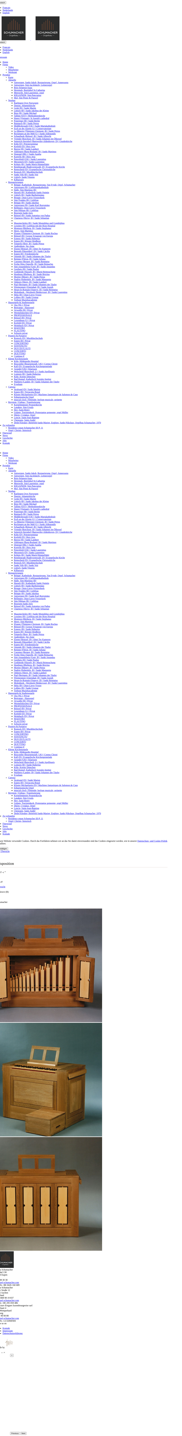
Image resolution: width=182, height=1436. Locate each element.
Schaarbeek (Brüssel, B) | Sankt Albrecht (32, 136)
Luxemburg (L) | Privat (24, 320)
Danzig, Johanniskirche (24, 105)
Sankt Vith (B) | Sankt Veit (26, 174)
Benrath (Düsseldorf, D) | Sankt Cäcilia (32, 251)
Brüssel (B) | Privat (22, 318)
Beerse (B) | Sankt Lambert (26, 149)
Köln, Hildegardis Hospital (26, 361)
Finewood (7, 433)
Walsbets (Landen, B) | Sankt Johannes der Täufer (36, 382)
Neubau (11, 100)
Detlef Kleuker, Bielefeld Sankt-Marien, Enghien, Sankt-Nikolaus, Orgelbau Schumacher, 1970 (57, 422)
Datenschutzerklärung (12, 1333)
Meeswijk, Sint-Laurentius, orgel (29, 93)
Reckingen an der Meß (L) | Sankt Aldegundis (35, 133)
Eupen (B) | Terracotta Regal (27, 392)
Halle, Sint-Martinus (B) (25, 190)
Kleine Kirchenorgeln (18, 359)
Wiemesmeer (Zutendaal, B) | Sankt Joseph (33, 287)
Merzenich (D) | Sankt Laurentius (29, 162)
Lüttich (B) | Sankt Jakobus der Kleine (31, 110)
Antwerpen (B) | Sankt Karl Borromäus (32, 205)
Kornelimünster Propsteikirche (28, 405)
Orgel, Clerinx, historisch (19, 430)
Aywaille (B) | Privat (23, 310)
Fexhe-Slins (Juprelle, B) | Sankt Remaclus (33, 264)
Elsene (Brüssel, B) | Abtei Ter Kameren (32, 249)
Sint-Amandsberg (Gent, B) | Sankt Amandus (34, 266)
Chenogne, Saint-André (24, 420)
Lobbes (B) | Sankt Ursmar (26, 297)
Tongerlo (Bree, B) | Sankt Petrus (29, 243)
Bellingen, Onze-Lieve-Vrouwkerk (30, 208)
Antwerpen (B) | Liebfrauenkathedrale (31, 187)
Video (11, 67)
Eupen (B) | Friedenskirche (26, 254)
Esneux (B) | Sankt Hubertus (27, 238)
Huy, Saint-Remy (22, 410)
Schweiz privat (21, 333)
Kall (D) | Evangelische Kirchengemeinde (33, 366)
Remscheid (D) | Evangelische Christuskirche (34, 169)
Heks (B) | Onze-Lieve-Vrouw (28, 295)
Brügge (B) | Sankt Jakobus (26, 202)
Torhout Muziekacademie (25, 300)
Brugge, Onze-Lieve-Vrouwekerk (29, 197)
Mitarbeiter (13, 69)
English (6, 13)
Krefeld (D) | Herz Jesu (24, 146)
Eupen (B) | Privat (22, 341)
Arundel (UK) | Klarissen (25, 369)
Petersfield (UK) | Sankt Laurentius (30, 159)
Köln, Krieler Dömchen (25, 376)
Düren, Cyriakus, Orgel (24, 415)
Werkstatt (12, 72)
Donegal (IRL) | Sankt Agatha (27, 154)
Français (6, 7)
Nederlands (8, 10)
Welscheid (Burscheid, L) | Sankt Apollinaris (34, 371)
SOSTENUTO (20, 346)
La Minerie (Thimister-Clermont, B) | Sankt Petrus (37, 131)
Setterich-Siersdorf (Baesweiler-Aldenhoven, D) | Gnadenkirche (43, 141)
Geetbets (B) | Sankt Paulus (26, 269)
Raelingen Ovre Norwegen (26, 103)
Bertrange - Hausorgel (24, 307)
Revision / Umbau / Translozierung (24, 402)
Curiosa (11, 387)
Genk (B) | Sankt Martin (25, 108)
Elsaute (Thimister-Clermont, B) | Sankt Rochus (36, 233)
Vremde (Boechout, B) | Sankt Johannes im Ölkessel (38, 139)
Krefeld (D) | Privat (23, 323)
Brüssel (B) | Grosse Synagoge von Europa (33, 236)
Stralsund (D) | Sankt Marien (27, 389)
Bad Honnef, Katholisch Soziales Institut (32, 379)
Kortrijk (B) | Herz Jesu (24, 156)
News (5, 435)
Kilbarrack (19, 179)
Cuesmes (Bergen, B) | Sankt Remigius (31, 261)
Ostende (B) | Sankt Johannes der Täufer (32, 256)
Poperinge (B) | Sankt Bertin (27, 121)
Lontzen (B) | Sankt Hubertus (27, 374)
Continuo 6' (19, 356)
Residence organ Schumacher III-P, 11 (25, 428)
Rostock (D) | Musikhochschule (28, 172)
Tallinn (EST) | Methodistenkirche (29, 116)
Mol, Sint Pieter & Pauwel (26, 98)
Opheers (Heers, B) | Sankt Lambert (30, 282)
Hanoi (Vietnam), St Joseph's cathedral (31, 118)
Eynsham (18, 384)
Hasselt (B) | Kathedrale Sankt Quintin (31, 192)
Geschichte (8, 438)
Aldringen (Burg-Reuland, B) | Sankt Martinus (35, 151)
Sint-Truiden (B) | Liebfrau (26, 200)
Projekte (6, 75)
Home (5, 62)
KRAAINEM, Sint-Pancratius (27, 95)
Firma (5, 64)
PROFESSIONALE (23, 315)
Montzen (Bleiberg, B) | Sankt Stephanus (32, 228)
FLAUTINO (19, 330)
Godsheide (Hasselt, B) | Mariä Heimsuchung (34, 272)
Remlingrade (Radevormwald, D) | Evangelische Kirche (39, 167)
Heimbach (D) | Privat (24, 325)
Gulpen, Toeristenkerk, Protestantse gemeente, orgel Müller (41, 412)
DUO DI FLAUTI (22, 348)
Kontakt (6, 443)
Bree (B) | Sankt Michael (25, 113)
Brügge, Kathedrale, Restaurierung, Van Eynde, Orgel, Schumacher (44, 185)
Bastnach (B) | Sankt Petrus (26, 123)
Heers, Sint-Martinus (23, 231)
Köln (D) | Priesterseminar (26, 144)
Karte (10, 77)
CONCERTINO (21, 343)
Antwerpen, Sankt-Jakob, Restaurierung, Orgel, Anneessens (41, 82)
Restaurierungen (15, 182)
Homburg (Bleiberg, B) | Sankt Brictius (32, 274)
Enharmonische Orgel (24, 397)
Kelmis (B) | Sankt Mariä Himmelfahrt (31, 164)
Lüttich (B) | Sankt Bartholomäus (29, 195)
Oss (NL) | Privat (21, 305)
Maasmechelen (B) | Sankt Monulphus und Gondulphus (39, 223)
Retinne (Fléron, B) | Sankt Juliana (30, 259)
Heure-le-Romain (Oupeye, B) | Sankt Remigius (36, 289)
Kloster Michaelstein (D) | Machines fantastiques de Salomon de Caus (46, 394)
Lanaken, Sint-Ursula (23, 407)
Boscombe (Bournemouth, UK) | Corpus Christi (35, 364)
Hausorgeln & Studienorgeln (21, 302)
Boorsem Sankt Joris (23, 213)
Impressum (8, 1331)
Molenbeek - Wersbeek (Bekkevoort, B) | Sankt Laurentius (40, 292)
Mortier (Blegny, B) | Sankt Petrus (29, 277)
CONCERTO (20, 351)
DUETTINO (19, 353)
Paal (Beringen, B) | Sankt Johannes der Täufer (35, 284)
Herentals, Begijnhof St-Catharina (29, 90)
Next (23, 1433)
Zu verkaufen (9, 425)
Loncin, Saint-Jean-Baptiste (26, 417)
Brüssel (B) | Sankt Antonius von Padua (32, 215)
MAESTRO (19, 328)
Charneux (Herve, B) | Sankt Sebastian (31, 218)
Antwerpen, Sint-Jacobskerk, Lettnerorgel (33, 85)
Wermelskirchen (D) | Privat (27, 312)
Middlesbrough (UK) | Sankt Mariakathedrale (34, 126)
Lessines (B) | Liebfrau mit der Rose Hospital (34, 226)
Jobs (5, 440)
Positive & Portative (17, 335)
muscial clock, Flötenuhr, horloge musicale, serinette (38, 399)
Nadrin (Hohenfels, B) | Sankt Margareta (32, 279)
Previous (15, 1433)
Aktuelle (12, 80)
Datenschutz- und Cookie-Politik (152, 841)
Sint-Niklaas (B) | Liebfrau (26, 210)
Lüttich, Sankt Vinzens (24, 177)
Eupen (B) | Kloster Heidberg (27, 241)
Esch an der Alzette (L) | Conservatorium (32, 128)
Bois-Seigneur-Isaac (23, 87)
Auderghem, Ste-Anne (24, 246)
